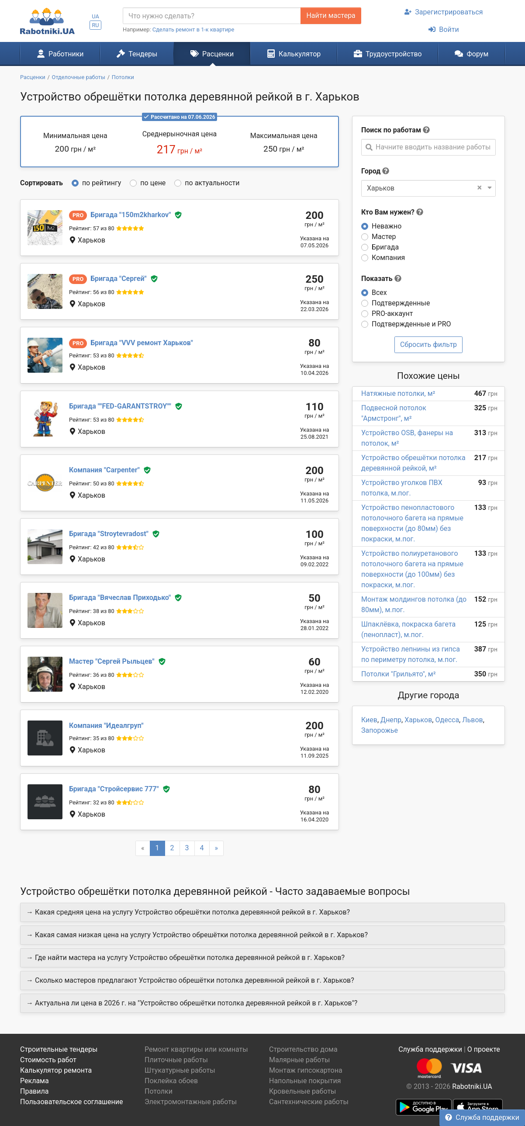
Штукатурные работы (180, 1070)
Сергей (118, 278)
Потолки (159, 1091)
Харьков (418, 720)
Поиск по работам (391, 130)
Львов (472, 720)
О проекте (483, 1049)
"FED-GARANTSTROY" (120, 406)
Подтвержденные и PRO (411, 324)
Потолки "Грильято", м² (398, 674)
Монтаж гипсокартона (305, 1070)
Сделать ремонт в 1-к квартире (193, 29)
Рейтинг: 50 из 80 (91, 483)
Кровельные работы (302, 1091)
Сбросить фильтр (428, 344)
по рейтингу (101, 183)
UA (95, 16)
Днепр (390, 720)
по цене (153, 183)
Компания (388, 257)
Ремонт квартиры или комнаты (196, 1049)
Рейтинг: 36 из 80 (91, 675)
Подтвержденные (401, 303)
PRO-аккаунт (392, 313)
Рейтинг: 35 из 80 (91, 738)
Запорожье (379, 730)
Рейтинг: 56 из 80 (91, 292)
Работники (60, 53)
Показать (381, 278)
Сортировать (41, 183)
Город (370, 171)
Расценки (212, 53)
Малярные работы (299, 1060)
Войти (443, 29)
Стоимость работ (48, 1060)
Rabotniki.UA (472, 1086)
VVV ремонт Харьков (141, 343)
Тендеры (137, 53)
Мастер (384, 236)
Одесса (447, 720)
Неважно (386, 226)
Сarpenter (104, 470)
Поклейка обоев (171, 1081)
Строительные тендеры (58, 1049)
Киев (369, 720)
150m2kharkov (130, 215)
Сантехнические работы (309, 1102)
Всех (379, 292)
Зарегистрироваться (443, 12)
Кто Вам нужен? (392, 212)
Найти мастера (330, 15)
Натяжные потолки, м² (398, 393)
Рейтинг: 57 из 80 (91, 228)
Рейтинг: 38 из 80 (91, 611)
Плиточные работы (176, 1060)
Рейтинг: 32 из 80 (91, 802)
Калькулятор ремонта (56, 1070)
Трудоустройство (388, 53)
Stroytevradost (109, 534)
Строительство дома (303, 1049)
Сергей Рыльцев (112, 661)
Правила (34, 1091)
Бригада (385, 247)
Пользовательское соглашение (71, 1102)
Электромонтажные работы (191, 1102)
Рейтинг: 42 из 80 (91, 547)
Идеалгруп (106, 725)
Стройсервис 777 (114, 789)
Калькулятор (294, 53)
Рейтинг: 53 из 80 (91, 355)
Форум (471, 53)
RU (95, 25)
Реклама (34, 1081)
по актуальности (212, 183)
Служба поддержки (482, 1117)
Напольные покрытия (305, 1081)
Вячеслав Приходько (120, 597)
